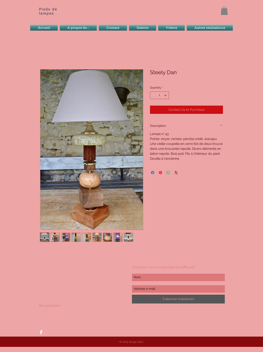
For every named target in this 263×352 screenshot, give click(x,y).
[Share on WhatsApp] (168, 172)
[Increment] (165, 95)
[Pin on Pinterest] (160, 172)
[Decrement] (153, 95)
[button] (224, 10)
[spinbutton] (159, 95)
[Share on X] (176, 172)
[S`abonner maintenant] (178, 299)
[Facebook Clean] (41, 332)
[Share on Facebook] (152, 172)
